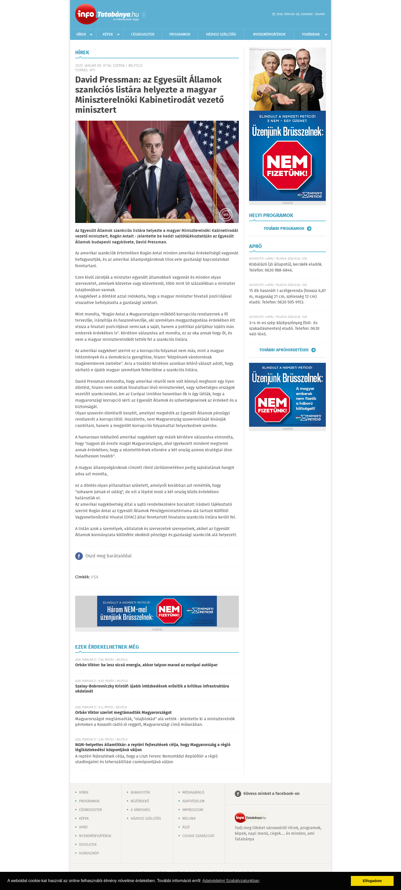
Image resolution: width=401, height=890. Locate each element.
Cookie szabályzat (198, 836)
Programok (180, 34)
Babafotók (140, 792)
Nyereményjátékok (269, 34)
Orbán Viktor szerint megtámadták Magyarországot (123, 712)
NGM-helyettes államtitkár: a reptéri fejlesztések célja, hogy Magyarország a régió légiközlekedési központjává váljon (152, 747)
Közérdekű (140, 801)
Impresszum (192, 810)
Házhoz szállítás (221, 34)
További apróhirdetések (284, 350)
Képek (108, 34)
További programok (284, 228)
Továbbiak (311, 34)
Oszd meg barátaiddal (108, 556)
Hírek (81, 34)
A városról (141, 810)
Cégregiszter (142, 34)
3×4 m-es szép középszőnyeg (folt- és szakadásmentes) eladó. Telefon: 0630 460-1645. (284, 329)
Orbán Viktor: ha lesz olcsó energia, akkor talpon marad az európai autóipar (146, 665)
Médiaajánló (193, 792)
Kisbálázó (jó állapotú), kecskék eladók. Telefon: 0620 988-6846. (285, 267)
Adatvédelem (193, 801)
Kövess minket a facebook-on (271, 794)
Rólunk (189, 818)
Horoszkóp (89, 853)
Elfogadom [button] (372, 881)
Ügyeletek (88, 845)
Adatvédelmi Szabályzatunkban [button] (230, 880)
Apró (83, 827)
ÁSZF (186, 827)
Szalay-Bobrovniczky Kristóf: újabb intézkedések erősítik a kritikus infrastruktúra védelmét (152, 689)
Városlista (144, 14)
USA (94, 577)
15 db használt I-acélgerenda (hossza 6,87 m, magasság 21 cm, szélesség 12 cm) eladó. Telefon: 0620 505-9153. (287, 297)
